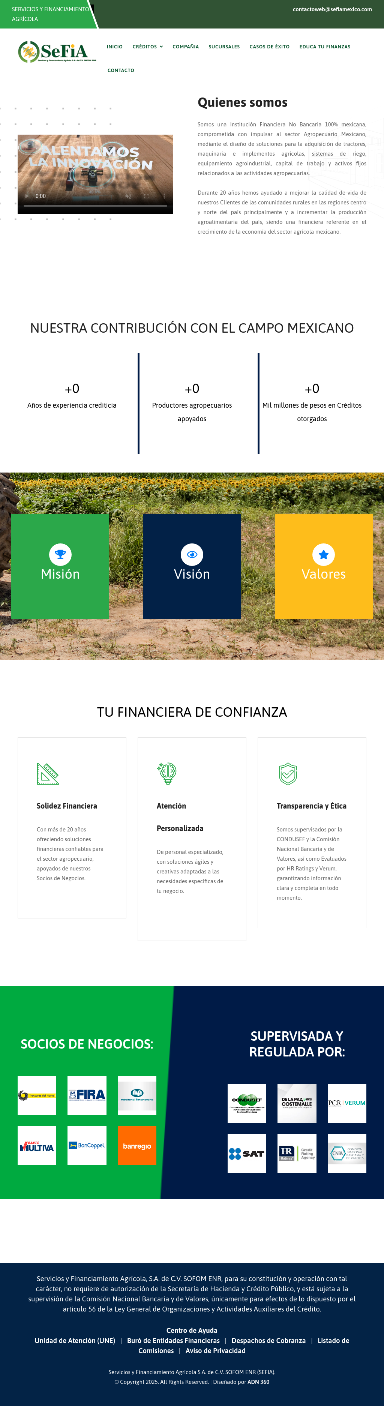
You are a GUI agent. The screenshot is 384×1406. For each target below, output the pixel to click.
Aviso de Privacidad (216, 1351)
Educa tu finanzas (325, 47)
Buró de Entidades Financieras (173, 1340)
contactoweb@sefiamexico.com (332, 9)
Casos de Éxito (270, 47)
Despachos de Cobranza (269, 1340)
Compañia (185, 47)
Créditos (145, 47)
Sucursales (224, 47)
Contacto (121, 70)
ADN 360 (258, 1382)
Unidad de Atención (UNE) (74, 1340)
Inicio (115, 47)
